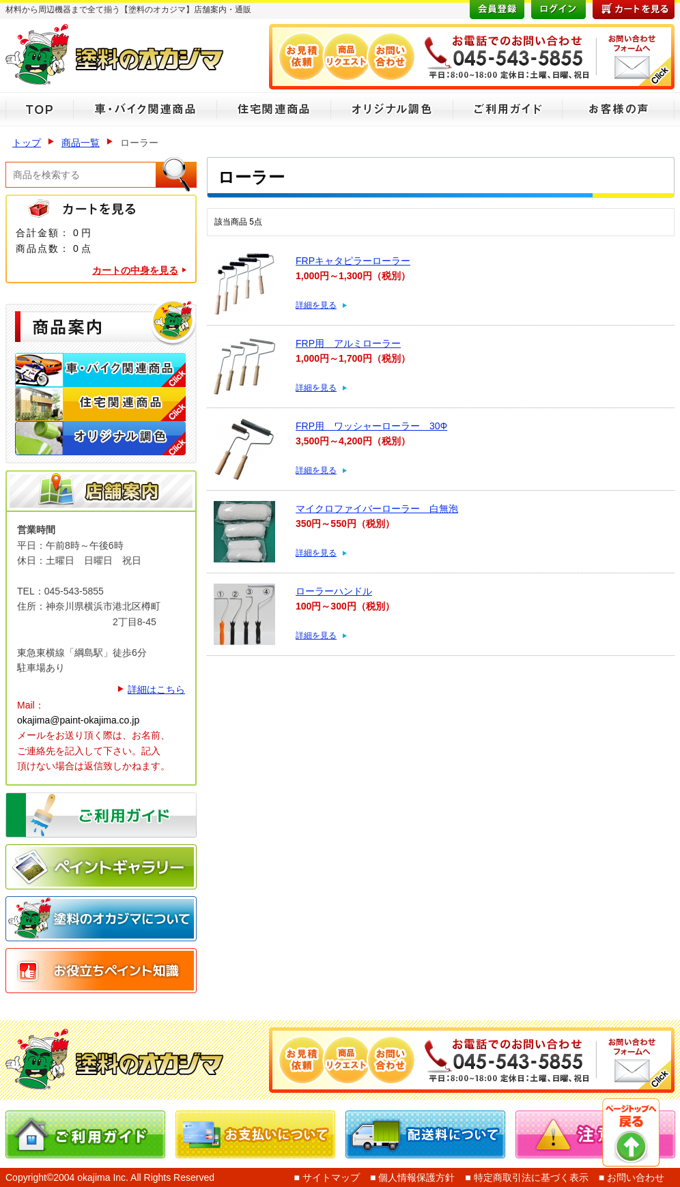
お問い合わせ (634, 1177)
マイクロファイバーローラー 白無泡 (377, 508)
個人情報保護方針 (415, 1177)
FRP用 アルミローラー (348, 343)
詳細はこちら (156, 689)
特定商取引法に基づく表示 (530, 1177)
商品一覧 (80, 142)
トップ (26, 142)
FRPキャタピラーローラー (353, 260)
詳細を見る (316, 305)
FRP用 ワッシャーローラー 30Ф (371, 425)
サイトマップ (330, 1177)
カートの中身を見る (135, 270)
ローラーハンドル (334, 591)
